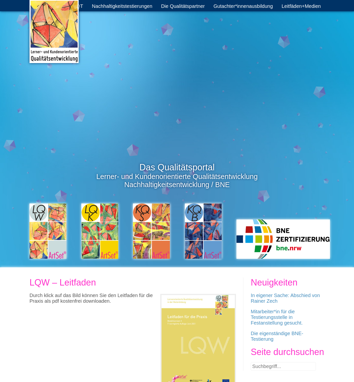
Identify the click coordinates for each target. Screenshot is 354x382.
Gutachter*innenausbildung (243, 6)
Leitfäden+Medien (301, 6)
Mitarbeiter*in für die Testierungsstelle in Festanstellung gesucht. (277, 317)
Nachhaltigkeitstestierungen (122, 6)
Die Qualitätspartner (183, 6)
